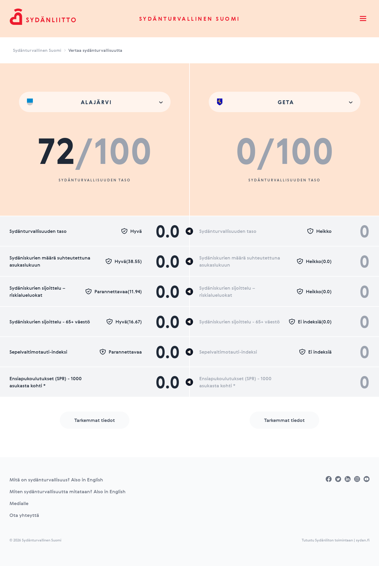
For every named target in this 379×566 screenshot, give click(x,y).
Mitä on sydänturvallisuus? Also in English (56, 479)
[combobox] (95, 102)
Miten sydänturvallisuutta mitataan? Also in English (67, 491)
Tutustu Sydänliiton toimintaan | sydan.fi (336, 540)
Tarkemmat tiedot (94, 420)
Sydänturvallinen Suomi (189, 18)
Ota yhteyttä (24, 515)
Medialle (18, 503)
